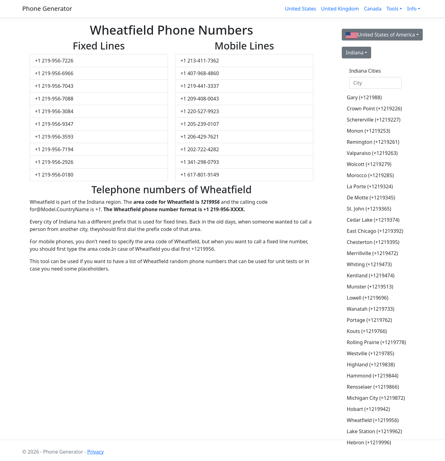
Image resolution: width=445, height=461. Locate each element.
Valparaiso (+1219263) (372, 153)
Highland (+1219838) (371, 364)
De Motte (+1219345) (371, 197)
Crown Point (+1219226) (374, 108)
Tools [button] (392, 8)
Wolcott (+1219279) (369, 164)
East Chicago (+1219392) (375, 231)
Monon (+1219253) (368, 130)
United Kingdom (340, 8)
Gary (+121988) (364, 97)
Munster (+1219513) (370, 286)
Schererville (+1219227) (373, 119)
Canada (373, 8)
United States (300, 8)
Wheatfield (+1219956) (373, 420)
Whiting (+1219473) (369, 264)
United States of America (380, 34)
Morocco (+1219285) (370, 175)
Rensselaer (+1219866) (373, 386)
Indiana (354, 52)
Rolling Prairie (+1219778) (376, 342)
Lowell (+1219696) (367, 297)
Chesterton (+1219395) (373, 242)
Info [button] (412, 8)
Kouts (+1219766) (367, 331)
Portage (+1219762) (369, 320)
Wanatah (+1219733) (370, 308)
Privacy (95, 451)
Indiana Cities (365, 70)
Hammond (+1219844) (372, 375)
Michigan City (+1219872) (376, 398)
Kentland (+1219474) (370, 275)
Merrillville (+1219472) (372, 253)
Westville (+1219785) (370, 353)
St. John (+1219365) (369, 208)
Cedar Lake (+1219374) (373, 219)
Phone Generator (47, 8)
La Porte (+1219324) (370, 186)
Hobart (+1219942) (368, 409)
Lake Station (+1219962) (374, 431)
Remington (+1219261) (373, 142)
